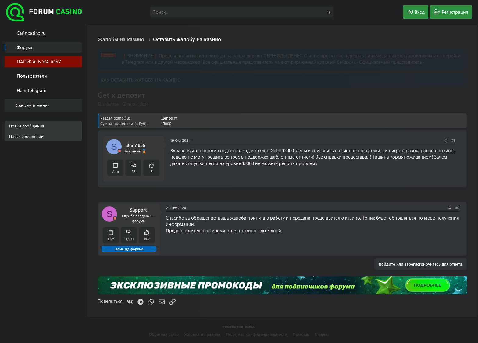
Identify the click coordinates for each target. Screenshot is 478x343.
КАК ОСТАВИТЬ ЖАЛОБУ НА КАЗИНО (141, 80)
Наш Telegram (31, 90)
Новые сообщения (26, 125)
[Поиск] (241, 12)
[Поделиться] (445, 140)
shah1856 (111, 104)
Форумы (25, 47)
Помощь (301, 334)
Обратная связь (164, 334)
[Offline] (119, 151)
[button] (78, 76)
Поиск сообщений (26, 136)
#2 (457, 207)
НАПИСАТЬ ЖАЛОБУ (39, 62)
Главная (322, 334)
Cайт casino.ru (31, 33)
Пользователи (32, 76)
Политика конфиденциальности (256, 334)
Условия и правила (202, 334)
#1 (453, 140)
